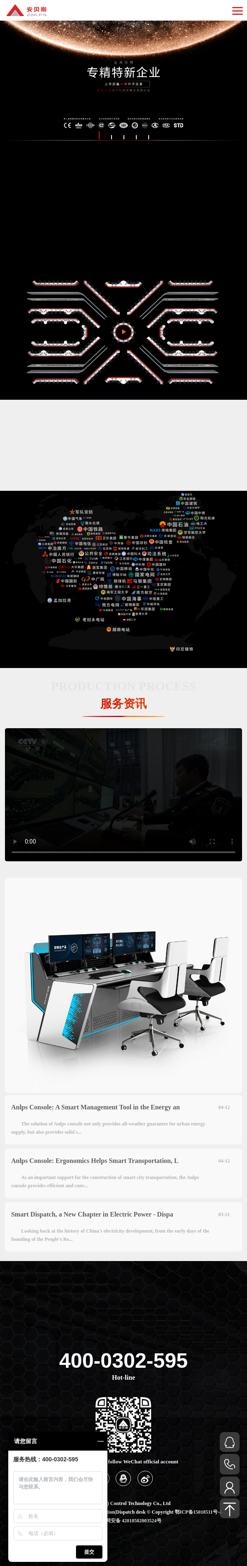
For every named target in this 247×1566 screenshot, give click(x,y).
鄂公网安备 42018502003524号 (129, 1521)
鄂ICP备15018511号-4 (198, 1512)
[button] (99, 135)
